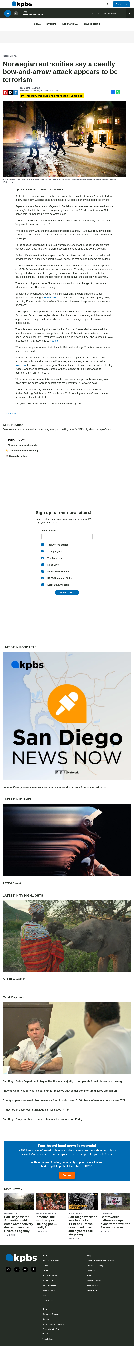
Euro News (50, 297)
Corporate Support (50, 1314)
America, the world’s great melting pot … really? (46, 1222)
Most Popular (13, 997)
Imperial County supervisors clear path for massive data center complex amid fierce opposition (60, 1090)
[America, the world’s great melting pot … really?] (51, 1201)
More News (13, 1189)
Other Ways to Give (50, 1329)
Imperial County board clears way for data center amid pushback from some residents (54, 787)
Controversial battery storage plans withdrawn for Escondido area (115, 1222)
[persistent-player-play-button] (7, 14)
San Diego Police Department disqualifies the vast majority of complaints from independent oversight (63, 1081)
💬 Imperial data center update (22, 445)
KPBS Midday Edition (33, 15)
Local (37, 24)
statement (20, 365)
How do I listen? (94, 1280)
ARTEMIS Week (12, 883)
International (70, 24)
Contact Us (92, 1270)
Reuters (54, 340)
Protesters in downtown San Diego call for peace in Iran (36, 1109)
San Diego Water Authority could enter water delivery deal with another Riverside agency (18, 1224)
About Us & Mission (50, 1260)
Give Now (121, 4)
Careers (45, 1270)
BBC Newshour (113, 14)
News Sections (92, 24)
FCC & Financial (49, 1275)
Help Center (92, 1290)
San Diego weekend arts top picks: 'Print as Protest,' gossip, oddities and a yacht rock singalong (82, 1225)
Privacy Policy (48, 1290)
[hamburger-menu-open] (7, 4)
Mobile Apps (47, 1280)
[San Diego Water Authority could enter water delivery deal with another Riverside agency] (19, 1201)
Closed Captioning (95, 1265)
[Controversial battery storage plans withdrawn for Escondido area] (115, 1201)
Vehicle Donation (49, 1339)
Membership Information (53, 1324)
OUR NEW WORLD (14, 979)
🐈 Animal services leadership (22, 450)
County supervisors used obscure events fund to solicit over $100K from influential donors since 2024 (64, 1100)
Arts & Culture (75, 1213)
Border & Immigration (46, 1213)
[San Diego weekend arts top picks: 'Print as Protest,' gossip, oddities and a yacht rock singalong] (83, 1201)
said (83, 311)
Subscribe (67, 592)
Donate (67, 1175)
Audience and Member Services (101, 1260)
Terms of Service (49, 1300)
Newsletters (47, 1265)
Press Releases (49, 1285)
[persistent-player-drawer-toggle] (130, 14)
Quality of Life (10, 1213)
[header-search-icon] (108, 4)
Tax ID (45, 1334)
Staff (44, 1295)
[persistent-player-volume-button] (16, 14)
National (51, 24)
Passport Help (93, 1285)
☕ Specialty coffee (16, 456)
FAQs (89, 1275)
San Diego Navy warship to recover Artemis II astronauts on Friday (43, 1119)
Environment (107, 1213)
